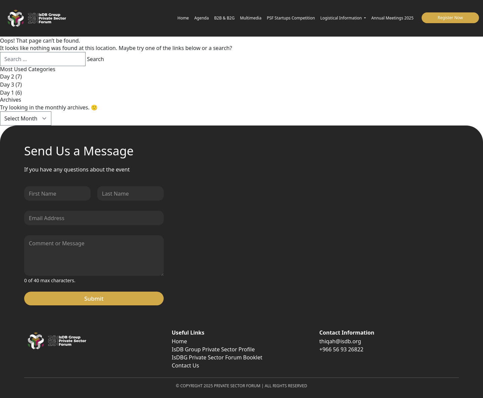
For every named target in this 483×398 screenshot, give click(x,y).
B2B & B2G (224, 18)
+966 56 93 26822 (341, 349)
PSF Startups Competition (291, 18)
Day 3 (7, 84)
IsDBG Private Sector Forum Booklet (217, 357)
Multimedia (250, 18)
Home (183, 18)
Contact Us (185, 365)
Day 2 (7, 76)
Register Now (450, 17)
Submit (94, 298)
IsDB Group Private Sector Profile (213, 349)
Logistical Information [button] (341, 18)
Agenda (201, 18)
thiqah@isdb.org (340, 341)
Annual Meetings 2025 (392, 18)
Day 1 (7, 92)
